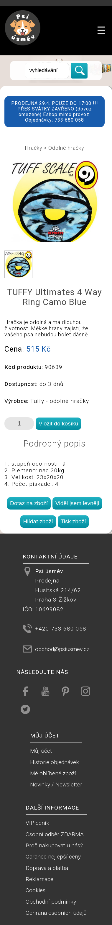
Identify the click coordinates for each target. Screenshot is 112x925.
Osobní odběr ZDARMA (55, 834)
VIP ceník (37, 823)
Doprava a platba (47, 868)
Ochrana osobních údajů (56, 912)
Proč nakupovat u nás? (54, 845)
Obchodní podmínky (51, 901)
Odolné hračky (66, 148)
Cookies (35, 890)
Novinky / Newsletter (56, 784)
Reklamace (39, 879)
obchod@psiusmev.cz (62, 649)
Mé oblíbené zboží (53, 773)
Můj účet (41, 750)
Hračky (33, 148)
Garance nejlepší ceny (53, 856)
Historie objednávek (54, 762)
